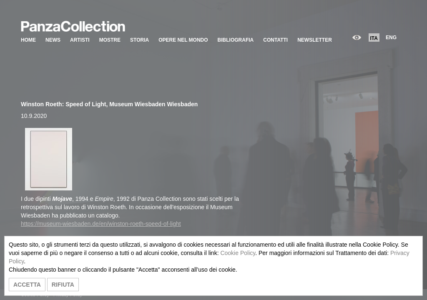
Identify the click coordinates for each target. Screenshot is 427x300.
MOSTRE (110, 40)
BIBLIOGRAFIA (236, 40)
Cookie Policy (237, 253)
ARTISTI (80, 40)
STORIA (139, 40)
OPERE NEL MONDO (183, 40)
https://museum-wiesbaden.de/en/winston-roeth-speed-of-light (101, 223)
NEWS (52, 40)
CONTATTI (275, 40)
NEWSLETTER (314, 40)
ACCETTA (27, 284)
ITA (374, 38)
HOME (28, 40)
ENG (391, 37)
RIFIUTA (63, 284)
